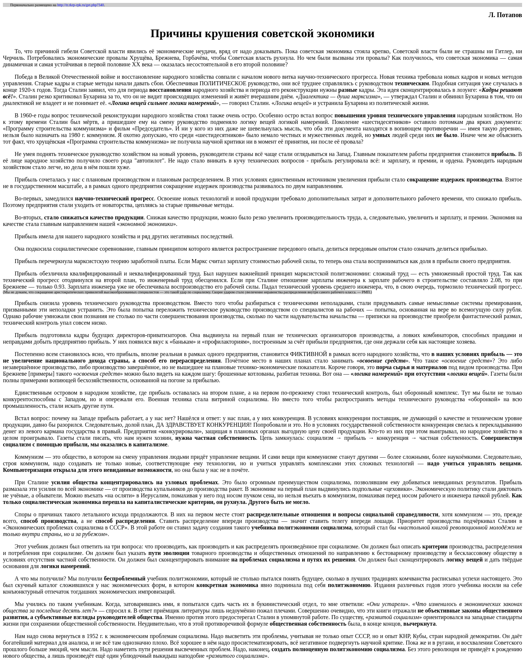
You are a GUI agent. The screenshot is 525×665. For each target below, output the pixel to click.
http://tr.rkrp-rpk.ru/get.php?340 (80, 5)
